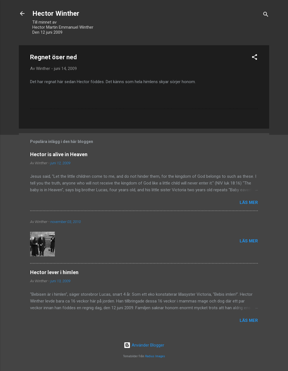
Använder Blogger (144, 345)
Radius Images (155, 356)
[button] (254, 58)
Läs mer (249, 202)
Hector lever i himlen (54, 272)
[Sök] (265, 15)
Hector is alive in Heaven (58, 154)
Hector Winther (55, 13)
